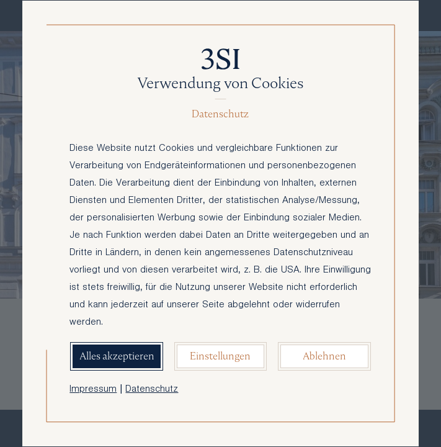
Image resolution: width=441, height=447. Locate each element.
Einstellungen (220, 356)
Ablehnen (324, 356)
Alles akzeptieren (116, 356)
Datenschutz (151, 390)
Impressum (93, 390)
